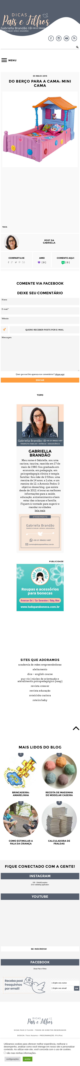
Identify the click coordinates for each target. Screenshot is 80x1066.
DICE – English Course (40, 674)
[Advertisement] (40, 195)
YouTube (66, 38)
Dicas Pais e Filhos (40, 969)
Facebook (51, 38)
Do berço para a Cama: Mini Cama (40, 83)
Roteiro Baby (40, 700)
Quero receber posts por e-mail (44, 329)
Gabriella (49, 242)
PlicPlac (59, 1035)
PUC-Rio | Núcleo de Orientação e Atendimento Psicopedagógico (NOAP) (40, 680)
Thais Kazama (32, 1035)
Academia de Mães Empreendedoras (39, 665)
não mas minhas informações (21, 1053)
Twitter (16, 262)
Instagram (58, 38)
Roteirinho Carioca (40, 695)
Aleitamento (40, 669)
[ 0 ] (44, 262)
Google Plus (12, 262)
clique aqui (59, 374)
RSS (74, 38)
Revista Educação (40, 691)
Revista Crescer (40, 686)
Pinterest (19, 262)
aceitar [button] (28, 1059)
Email (23, 262)
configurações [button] (12, 1059)
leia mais (40, 511)
